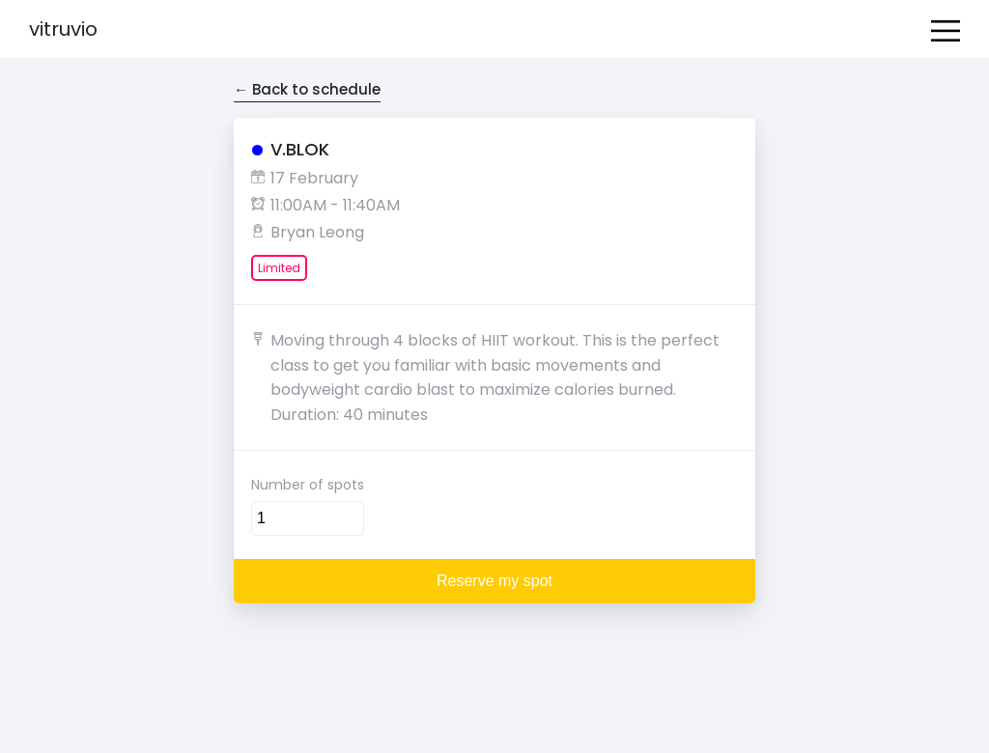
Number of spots (307, 484)
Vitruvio (63, 28)
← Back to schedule (307, 89)
